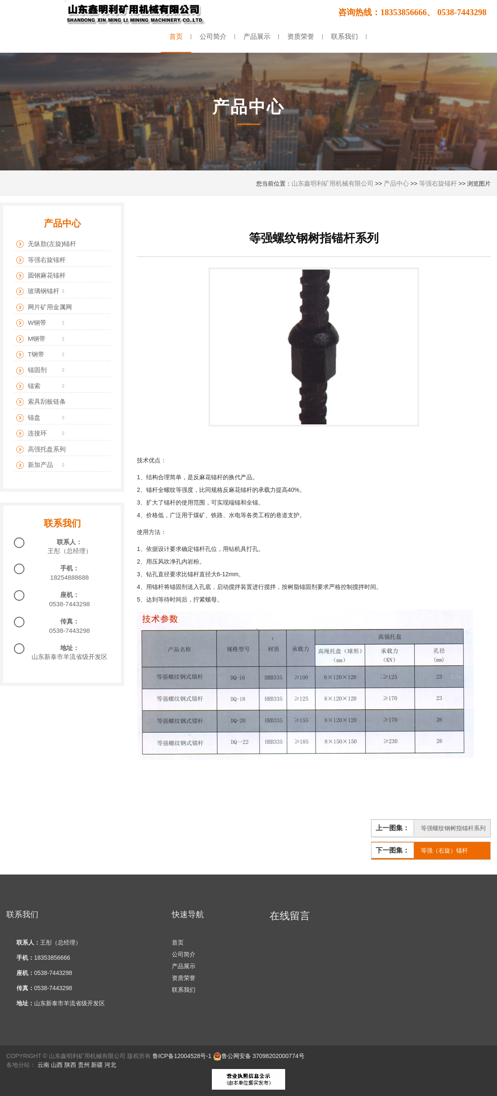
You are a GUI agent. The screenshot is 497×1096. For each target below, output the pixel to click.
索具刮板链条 (41, 402)
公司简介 (183, 954)
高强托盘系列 (41, 449)
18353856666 (52, 957)
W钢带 (31, 323)
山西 (57, 1064)
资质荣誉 (183, 978)
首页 (178, 942)
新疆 (97, 1064)
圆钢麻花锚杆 (41, 276)
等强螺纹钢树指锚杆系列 (453, 828)
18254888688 (69, 577)
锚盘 (28, 418)
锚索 (28, 386)
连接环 (31, 433)
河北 (110, 1064)
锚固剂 (31, 370)
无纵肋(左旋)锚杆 (46, 244)
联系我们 (183, 989)
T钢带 (30, 355)
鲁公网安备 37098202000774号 (259, 1056)
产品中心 (396, 183)
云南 (43, 1064)
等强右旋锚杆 (438, 183)
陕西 (70, 1064)
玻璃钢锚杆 (37, 291)
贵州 (84, 1064)
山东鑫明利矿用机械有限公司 (332, 183)
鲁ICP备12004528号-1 (181, 1056)
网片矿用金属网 (44, 307)
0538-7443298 (69, 603)
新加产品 (34, 465)
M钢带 (31, 339)
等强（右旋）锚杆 (444, 850)
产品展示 (183, 966)
